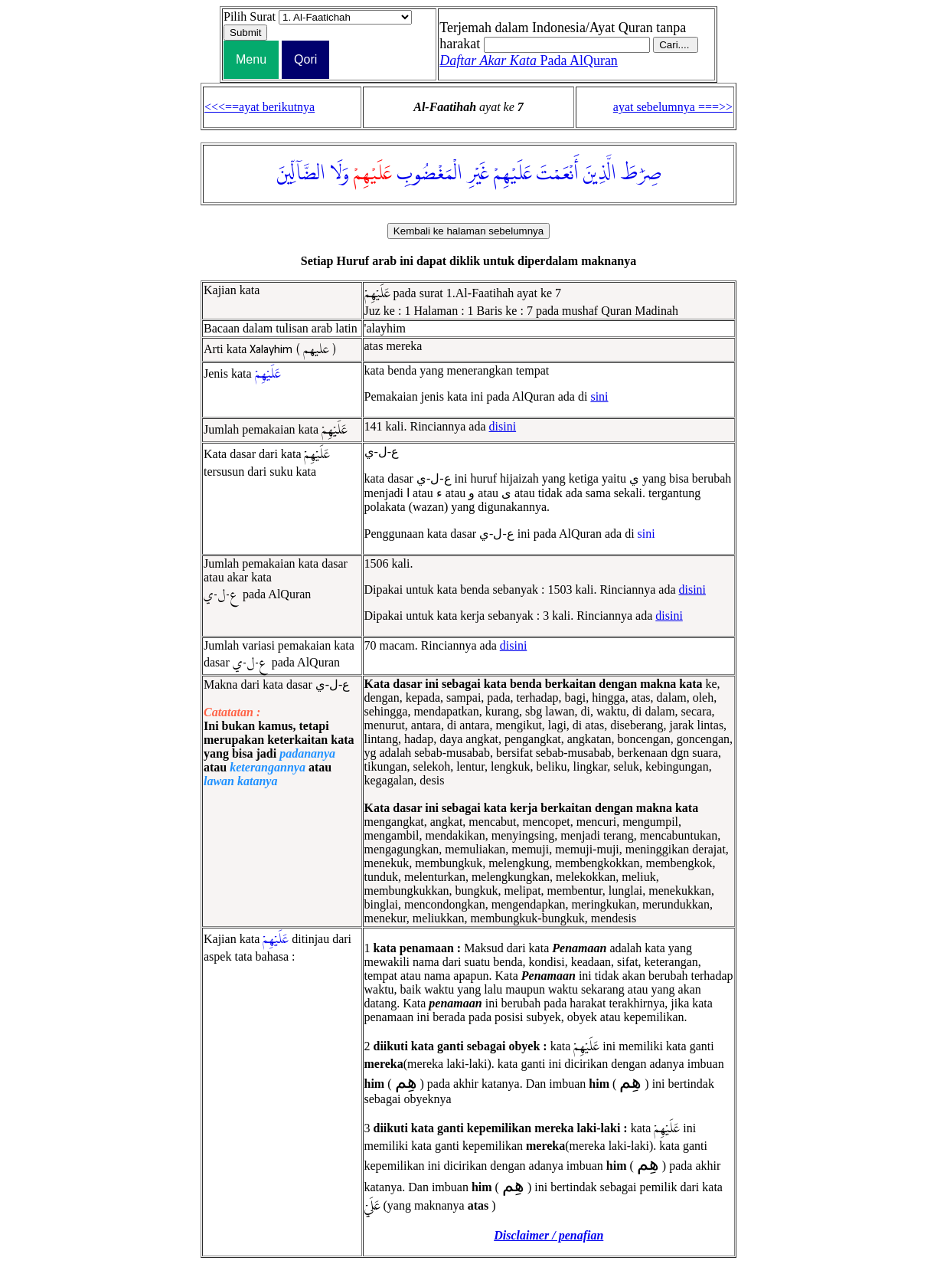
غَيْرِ (478, 174)
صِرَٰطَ (641, 174)
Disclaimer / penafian (548, 1235)
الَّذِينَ (599, 174)
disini (503, 426)
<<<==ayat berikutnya (259, 106)
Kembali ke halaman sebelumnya (468, 231)
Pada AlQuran (528, 60)
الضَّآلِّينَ (301, 174)
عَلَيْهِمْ (513, 174)
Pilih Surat (250, 16)
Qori (305, 59)
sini (599, 396)
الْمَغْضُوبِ (429, 174)
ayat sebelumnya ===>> (673, 106)
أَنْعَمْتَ (558, 174)
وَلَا (339, 174)
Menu (251, 59)
